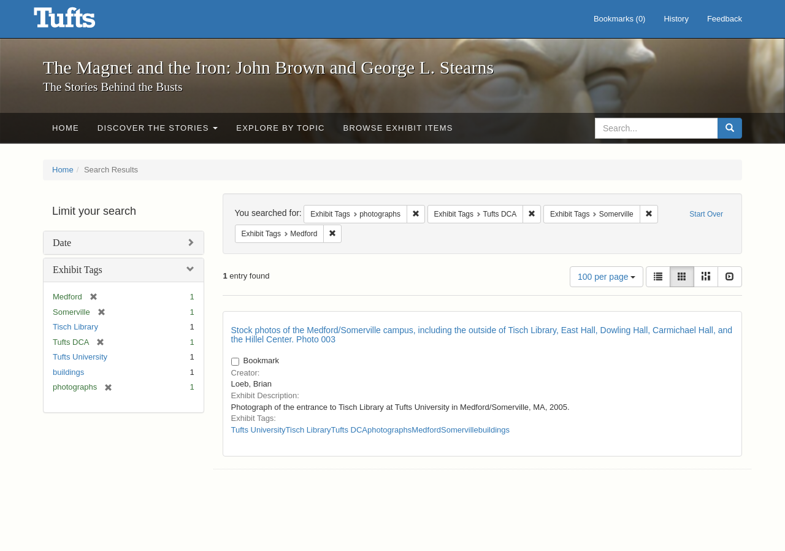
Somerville (459, 429)
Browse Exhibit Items (398, 128)
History (676, 18)
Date (62, 242)
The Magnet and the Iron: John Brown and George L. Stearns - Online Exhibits (80, 21)
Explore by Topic (280, 128)
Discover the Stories (158, 128)
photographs (389, 429)
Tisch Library (75, 326)
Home (65, 128)
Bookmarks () (620, 18)
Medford (426, 429)
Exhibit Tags (77, 269)
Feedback (724, 18)
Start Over (706, 214)
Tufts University (80, 356)
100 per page (606, 277)
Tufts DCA (349, 429)
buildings (68, 372)
